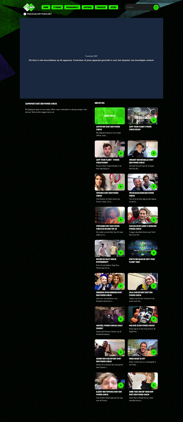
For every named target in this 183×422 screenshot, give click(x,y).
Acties (113, 7)
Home (45, 7)
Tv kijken (57, 7)
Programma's (72, 7)
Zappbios (88, 7)
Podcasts (101, 7)
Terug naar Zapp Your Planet (39, 14)
